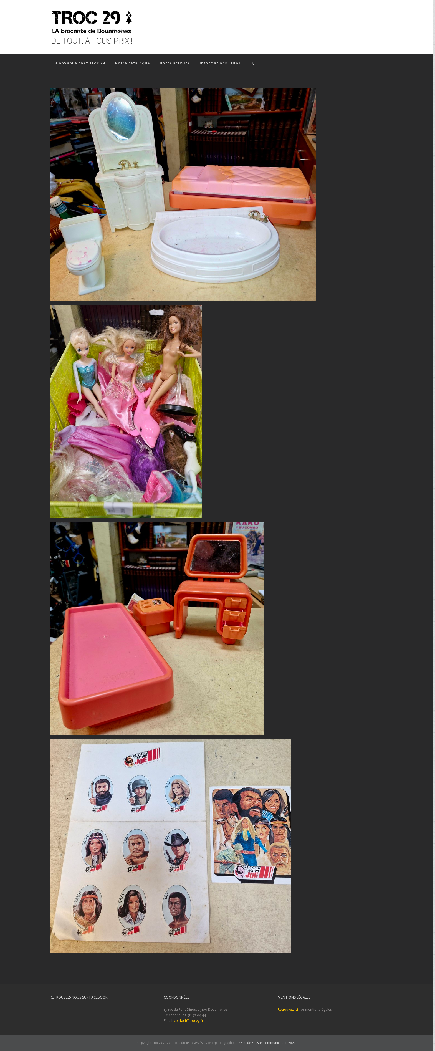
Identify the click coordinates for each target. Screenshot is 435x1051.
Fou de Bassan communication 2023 (268, 1043)
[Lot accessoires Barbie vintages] (157, 525)
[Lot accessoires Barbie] (183, 90)
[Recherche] (252, 63)
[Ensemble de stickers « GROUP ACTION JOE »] (170, 742)
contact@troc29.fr (188, 1021)
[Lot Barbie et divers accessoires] (126, 307)
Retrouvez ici (288, 1009)
